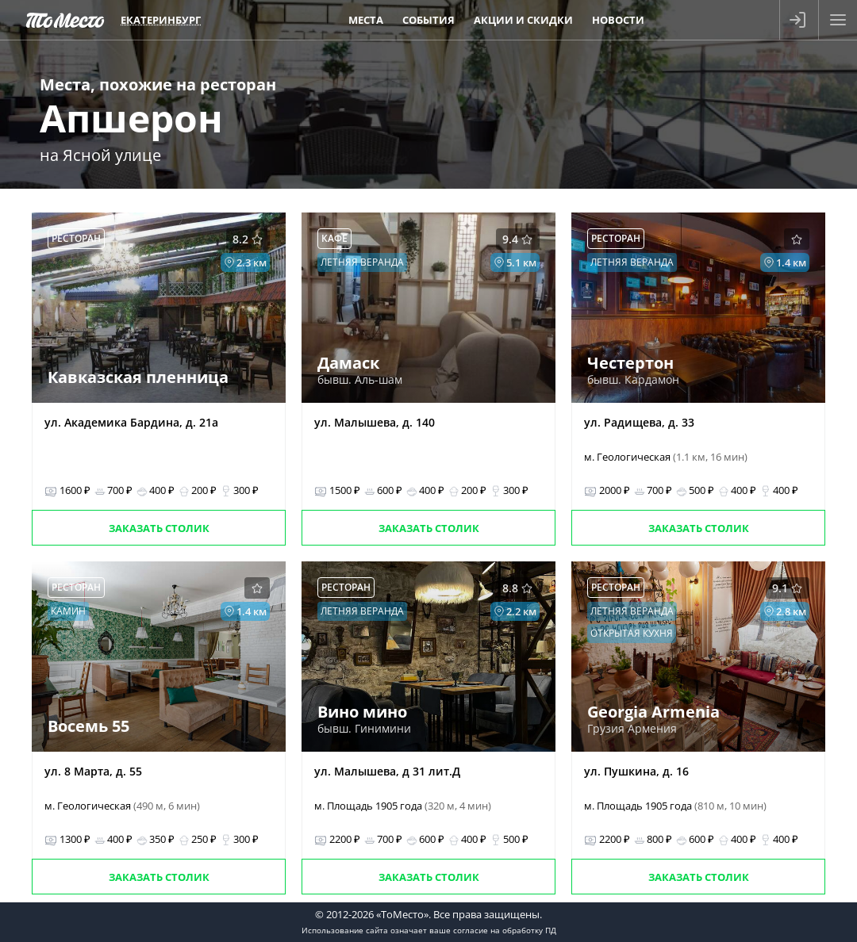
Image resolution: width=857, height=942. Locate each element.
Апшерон (131, 118)
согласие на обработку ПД (504, 930)
